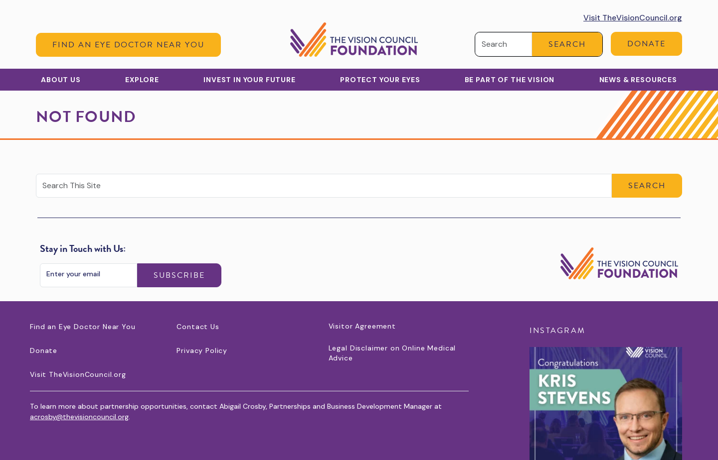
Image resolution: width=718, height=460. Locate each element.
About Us (61, 79)
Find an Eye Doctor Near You (128, 45)
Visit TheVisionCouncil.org (632, 17)
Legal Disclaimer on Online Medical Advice (392, 353)
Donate (646, 44)
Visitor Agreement (362, 326)
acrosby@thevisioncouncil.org (79, 416)
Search (567, 44)
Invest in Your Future (249, 79)
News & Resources (638, 79)
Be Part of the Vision (510, 79)
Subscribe (179, 275)
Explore (142, 79)
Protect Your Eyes (380, 79)
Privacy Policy (202, 350)
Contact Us (198, 326)
